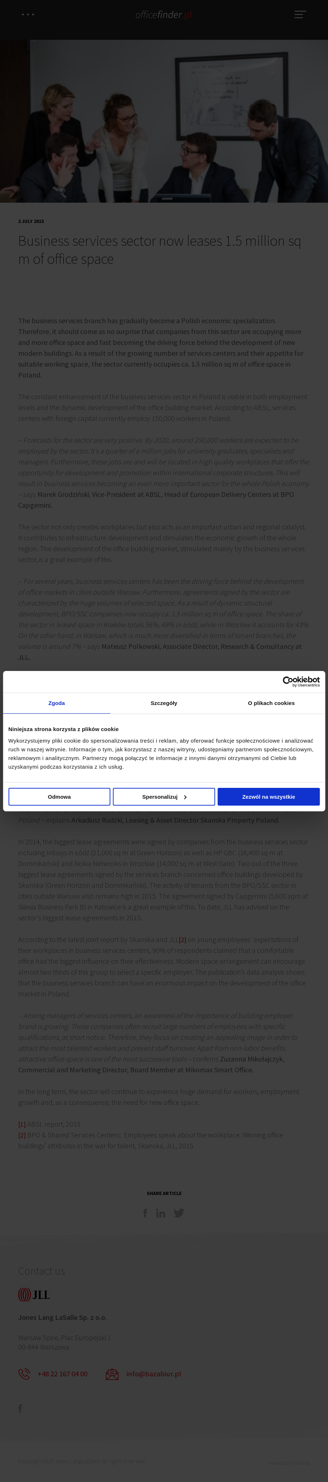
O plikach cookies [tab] (271, 703)
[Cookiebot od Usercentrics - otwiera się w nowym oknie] (288, 681)
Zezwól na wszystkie (268, 797)
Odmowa (59, 797)
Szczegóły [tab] (164, 703)
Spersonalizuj (164, 797)
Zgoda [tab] (56, 703)
